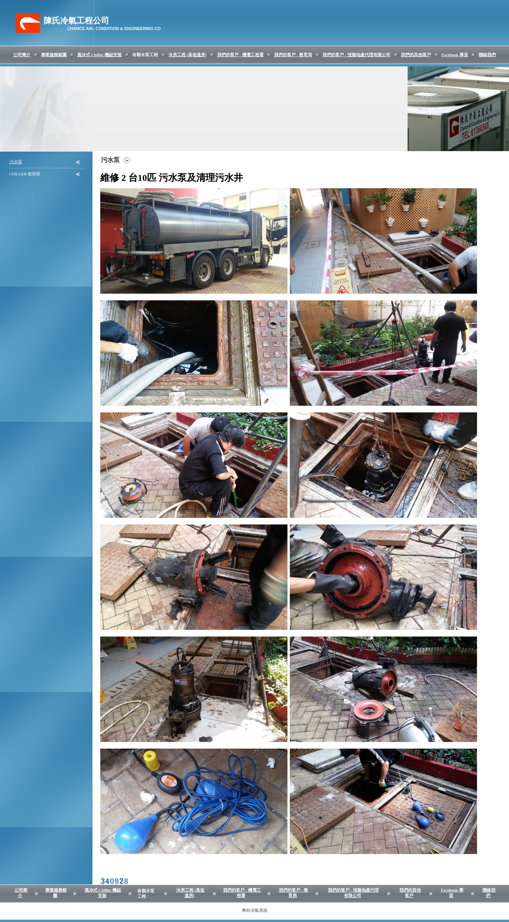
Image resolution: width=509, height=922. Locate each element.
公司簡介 (21, 55)
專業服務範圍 (54, 55)
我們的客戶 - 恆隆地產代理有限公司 (356, 55)
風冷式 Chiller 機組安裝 (99, 55)
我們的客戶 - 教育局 (293, 55)
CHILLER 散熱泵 (25, 174)
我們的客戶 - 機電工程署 (240, 55)
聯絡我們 (487, 55)
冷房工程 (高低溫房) (187, 55)
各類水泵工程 (145, 55)
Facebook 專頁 (455, 55)
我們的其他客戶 (416, 55)
